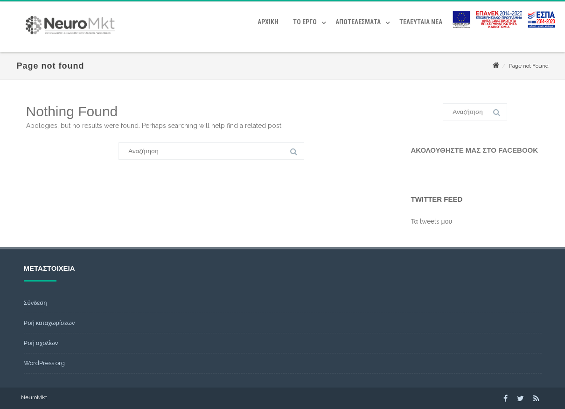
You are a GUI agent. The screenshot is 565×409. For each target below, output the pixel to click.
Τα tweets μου (432, 221)
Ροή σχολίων (41, 342)
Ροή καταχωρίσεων (49, 322)
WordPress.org (44, 363)
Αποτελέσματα (358, 22)
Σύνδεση (35, 302)
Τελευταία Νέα (420, 22)
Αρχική (268, 22)
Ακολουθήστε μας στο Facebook (474, 150)
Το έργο (305, 22)
